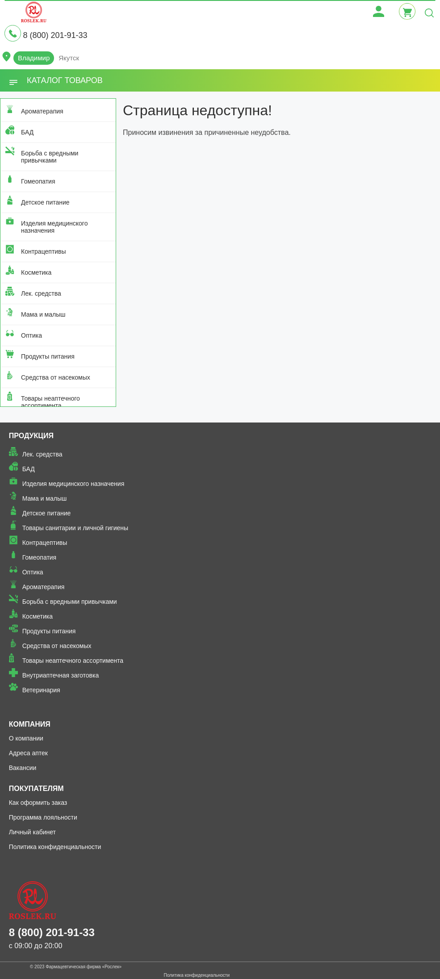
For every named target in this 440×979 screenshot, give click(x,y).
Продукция (31, 435)
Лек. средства (41, 293)
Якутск (69, 58)
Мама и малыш (43, 314)
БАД (27, 132)
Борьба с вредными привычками (49, 157)
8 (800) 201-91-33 (55, 35)
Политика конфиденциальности (55, 846)
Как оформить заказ (38, 802)
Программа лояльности (43, 817)
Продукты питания (48, 356)
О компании (26, 738)
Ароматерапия (42, 111)
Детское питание (45, 202)
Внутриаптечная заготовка (60, 675)
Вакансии (23, 767)
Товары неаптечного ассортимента (50, 402)
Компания (29, 724)
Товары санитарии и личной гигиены (75, 527)
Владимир (34, 58)
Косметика (36, 272)
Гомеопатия (38, 181)
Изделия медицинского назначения (54, 227)
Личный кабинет (32, 832)
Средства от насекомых (55, 377)
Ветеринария (41, 690)
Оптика (31, 335)
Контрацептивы (43, 251)
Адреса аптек (28, 753)
